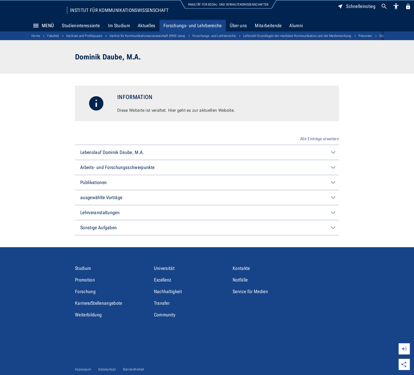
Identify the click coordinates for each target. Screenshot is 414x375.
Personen (365, 36)
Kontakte (241, 268)
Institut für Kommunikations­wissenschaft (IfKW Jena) (147, 36)
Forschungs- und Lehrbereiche (192, 25)
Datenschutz (107, 369)
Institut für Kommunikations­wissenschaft (119, 10)
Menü (42, 25)
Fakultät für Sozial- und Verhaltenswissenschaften (228, 4)
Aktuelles (147, 25)
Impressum (83, 369)
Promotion (85, 280)
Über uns (238, 25)
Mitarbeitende (268, 25)
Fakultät (53, 36)
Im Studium (119, 25)
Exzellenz (162, 280)
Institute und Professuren (84, 36)
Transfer (162, 303)
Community (165, 314)
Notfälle (240, 280)
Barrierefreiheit (133, 369)
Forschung (85, 291)
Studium (83, 268)
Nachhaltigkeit (168, 291)
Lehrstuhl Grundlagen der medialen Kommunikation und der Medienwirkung (297, 36)
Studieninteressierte (81, 25)
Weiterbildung (88, 314)
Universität (164, 268)
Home (35, 36)
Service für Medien (250, 291)
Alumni (296, 25)
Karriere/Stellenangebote (98, 303)
